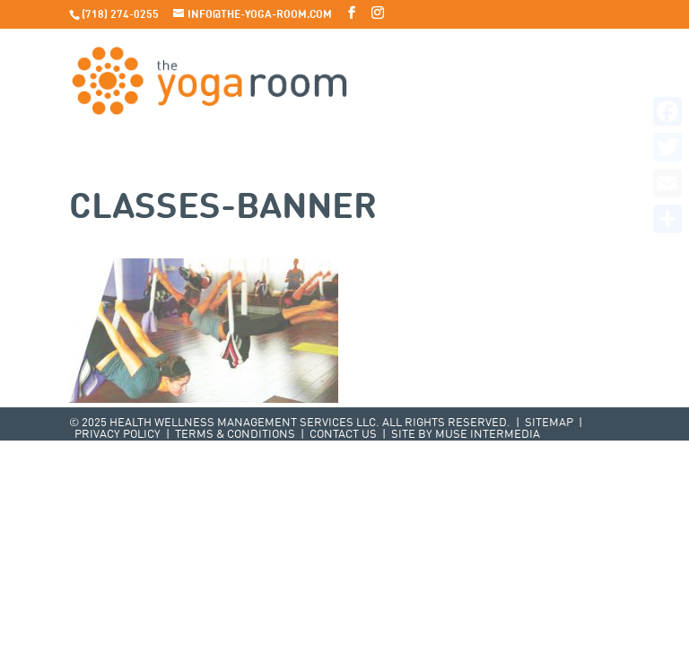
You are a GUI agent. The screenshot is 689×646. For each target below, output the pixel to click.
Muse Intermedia (487, 435)
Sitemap (549, 423)
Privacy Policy (117, 435)
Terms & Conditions (235, 435)
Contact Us (343, 435)
